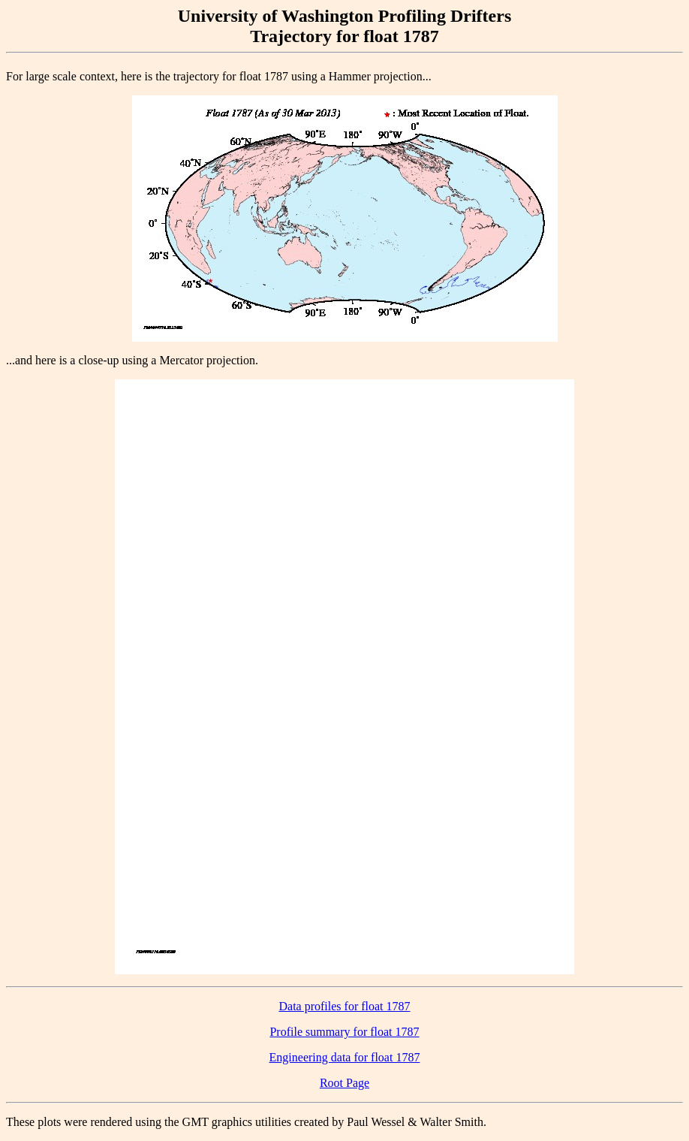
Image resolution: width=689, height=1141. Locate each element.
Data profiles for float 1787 (344, 1006)
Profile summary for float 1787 (344, 1031)
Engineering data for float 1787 (344, 1057)
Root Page (344, 1082)
